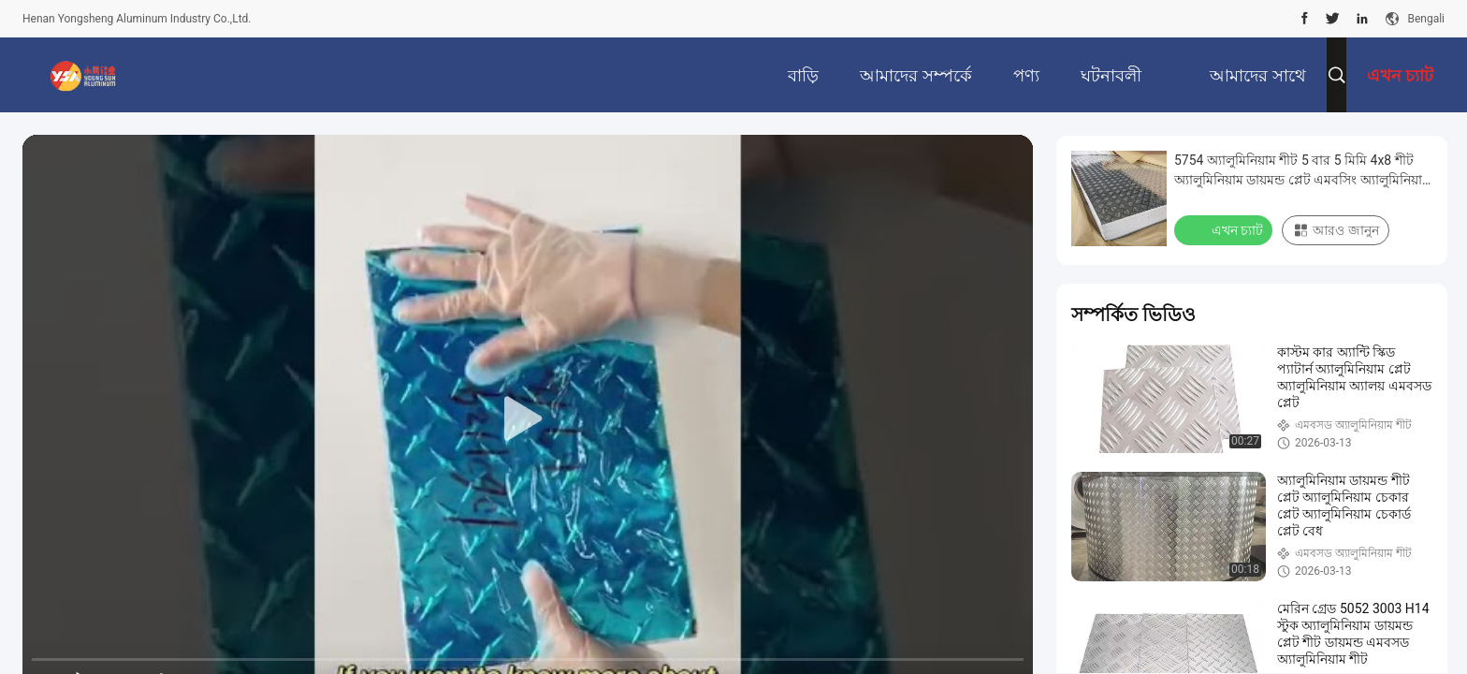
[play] (527, 419)
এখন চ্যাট (1225, 229)
